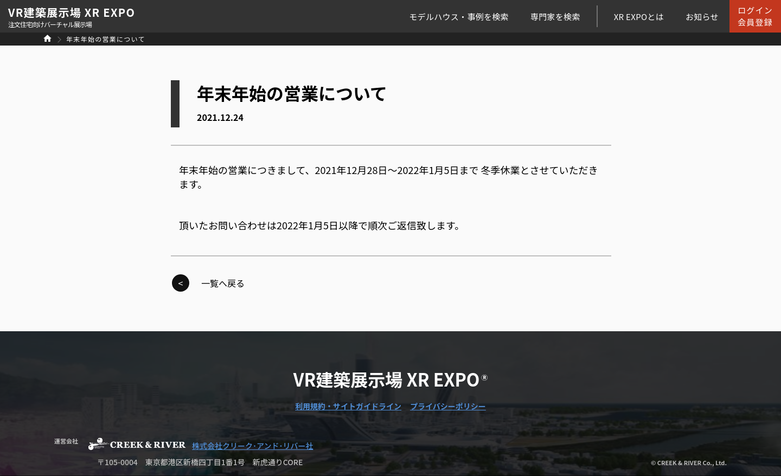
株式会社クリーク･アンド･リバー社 (252, 445)
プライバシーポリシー (448, 406)
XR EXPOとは (639, 16)
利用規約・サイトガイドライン (348, 406)
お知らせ (702, 16)
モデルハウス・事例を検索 (459, 16)
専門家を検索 (555, 16)
